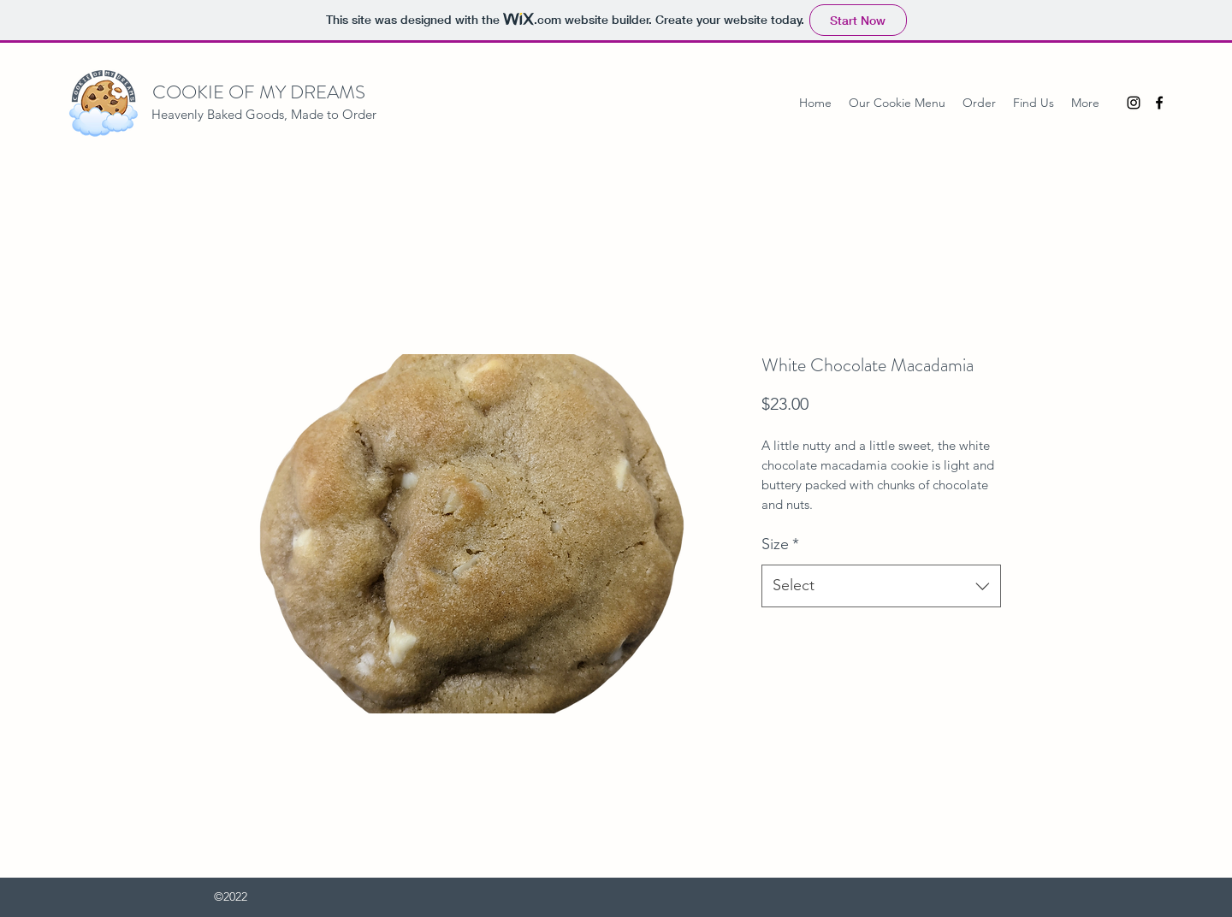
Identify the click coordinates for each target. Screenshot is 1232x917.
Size (780, 544)
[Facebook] (1159, 102)
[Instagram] (1133, 102)
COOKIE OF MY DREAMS (258, 92)
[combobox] (881, 586)
